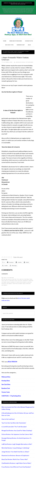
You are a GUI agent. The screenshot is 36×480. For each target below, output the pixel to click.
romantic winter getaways (19, 282)
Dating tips (15, 279)
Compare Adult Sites (18, 26)
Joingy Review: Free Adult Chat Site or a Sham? (15, 452)
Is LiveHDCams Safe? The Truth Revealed (14, 426)
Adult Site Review (8, 277)
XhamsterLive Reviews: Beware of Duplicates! (15, 455)
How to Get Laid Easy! (8, 419)
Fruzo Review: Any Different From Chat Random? (16, 467)
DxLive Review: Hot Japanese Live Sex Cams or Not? (17, 434)
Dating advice (7, 279)
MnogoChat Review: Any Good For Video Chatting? (17, 430)
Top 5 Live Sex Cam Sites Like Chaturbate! (14, 423)
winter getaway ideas (19, 283)
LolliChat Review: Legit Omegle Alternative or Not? (17, 444)
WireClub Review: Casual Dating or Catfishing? (15, 448)
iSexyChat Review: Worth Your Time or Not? (15, 459)
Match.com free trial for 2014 (13, 280)
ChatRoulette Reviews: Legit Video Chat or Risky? (16, 463)
